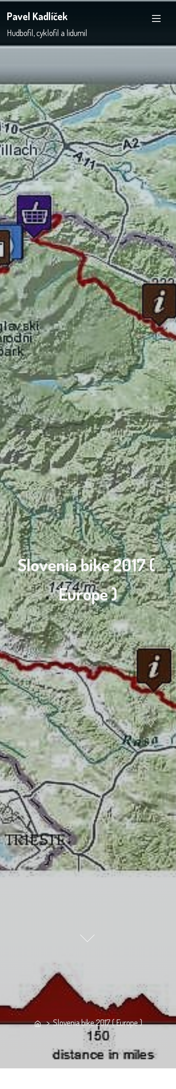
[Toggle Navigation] (156, 18)
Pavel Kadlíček (37, 16)
